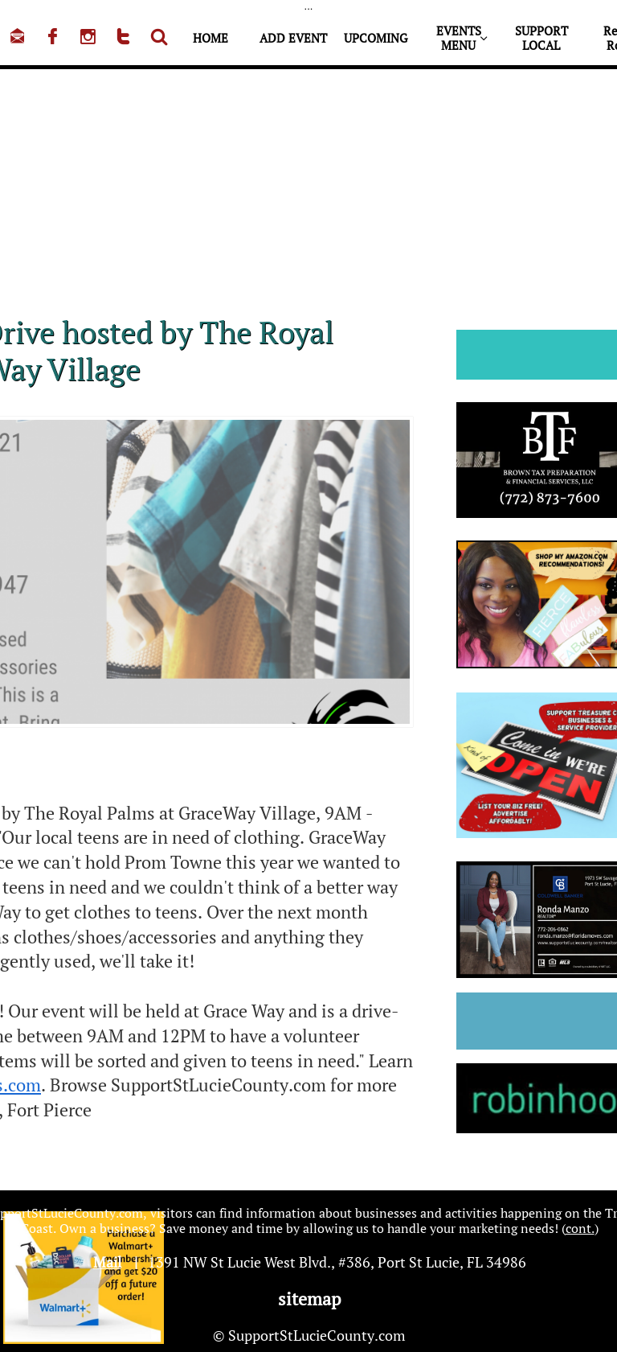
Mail (107, 1262)
